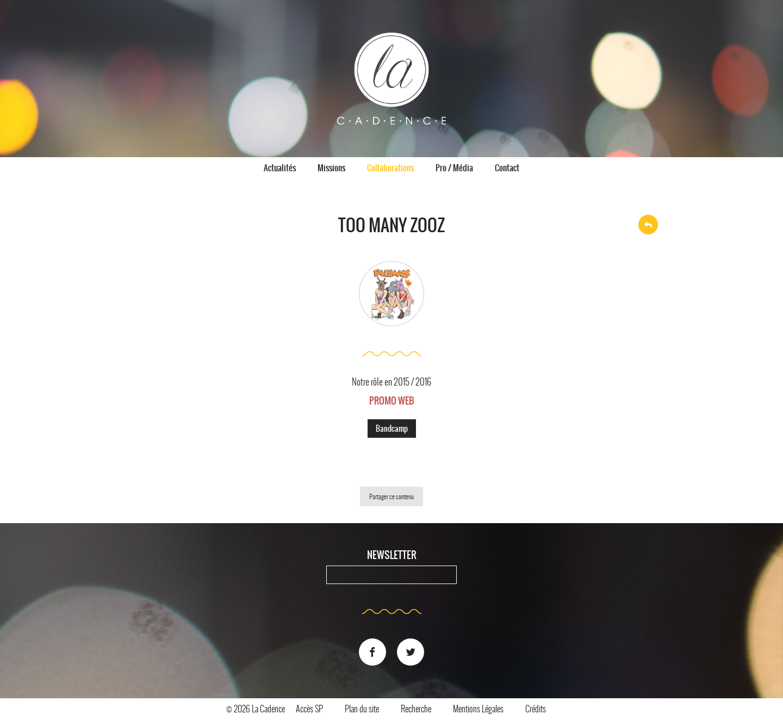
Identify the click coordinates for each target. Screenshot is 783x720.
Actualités (280, 168)
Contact (507, 168)
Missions (331, 168)
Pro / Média (454, 168)
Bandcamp (392, 429)
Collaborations (390, 168)
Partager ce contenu (391, 496)
